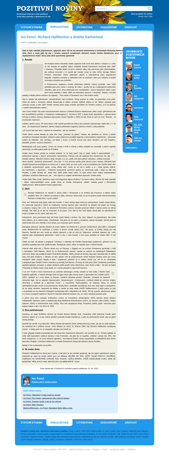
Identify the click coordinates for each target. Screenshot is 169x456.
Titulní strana (31, 27)
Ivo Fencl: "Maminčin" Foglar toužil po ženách (42, 395)
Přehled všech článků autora (44, 382)
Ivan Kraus (138, 108)
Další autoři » (131, 148)
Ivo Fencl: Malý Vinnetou (33, 405)
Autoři (104, 449)
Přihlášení (132, 449)
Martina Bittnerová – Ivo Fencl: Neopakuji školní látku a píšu (47, 408)
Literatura (84, 27)
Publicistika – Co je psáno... (38, 42)
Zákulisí (131, 27)
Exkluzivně (108, 27)
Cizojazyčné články (117, 449)
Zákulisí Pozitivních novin (79, 449)
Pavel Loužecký (49, 449)
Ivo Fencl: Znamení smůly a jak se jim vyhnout (42, 401)
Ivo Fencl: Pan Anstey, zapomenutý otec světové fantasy (46, 398)
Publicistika (59, 27)
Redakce (96, 449)
